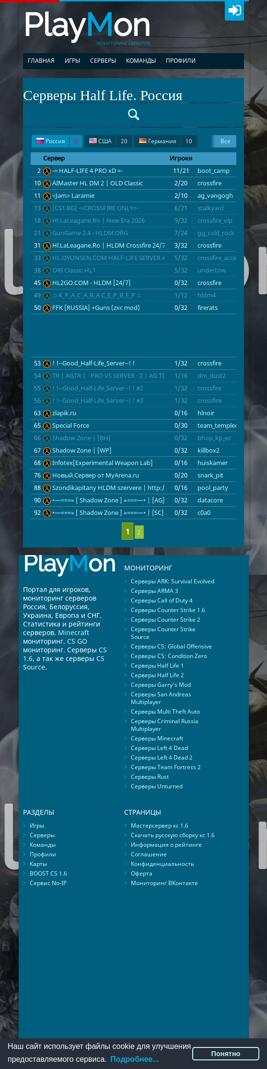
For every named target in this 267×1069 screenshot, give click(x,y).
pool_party (212, 487)
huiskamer (212, 462)
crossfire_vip (214, 220)
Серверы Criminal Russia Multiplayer (164, 725)
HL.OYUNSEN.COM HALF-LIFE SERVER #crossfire (121, 257)
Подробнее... (134, 1059)
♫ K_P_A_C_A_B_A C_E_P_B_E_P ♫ (96, 295)
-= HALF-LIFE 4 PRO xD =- (87, 170)
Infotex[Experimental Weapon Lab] (102, 462)
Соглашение (149, 854)
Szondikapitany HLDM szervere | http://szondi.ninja (127, 487)
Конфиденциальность (162, 864)
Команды (141, 61)
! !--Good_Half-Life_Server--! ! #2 (97, 388)
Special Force (70, 425)
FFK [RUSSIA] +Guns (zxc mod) (96, 307)
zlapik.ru (64, 413)
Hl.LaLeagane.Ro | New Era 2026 (98, 220)
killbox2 (208, 450)
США (108, 141)
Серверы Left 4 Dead (159, 748)
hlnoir (205, 413)
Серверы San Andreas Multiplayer (161, 698)
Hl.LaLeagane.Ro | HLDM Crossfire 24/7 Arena (118, 245)
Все (226, 141)
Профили (181, 61)
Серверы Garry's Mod (161, 685)
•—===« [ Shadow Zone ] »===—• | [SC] (108, 512)
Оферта (141, 873)
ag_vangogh (215, 195)
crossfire (209, 183)
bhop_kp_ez (214, 437)
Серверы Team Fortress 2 (166, 767)
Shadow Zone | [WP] (82, 450)
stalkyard (210, 208)
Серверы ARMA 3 (154, 591)
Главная (41, 61)
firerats (207, 307)
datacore (210, 500)
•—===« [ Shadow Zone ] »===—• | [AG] (108, 500)
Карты (38, 864)
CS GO (77, 641)
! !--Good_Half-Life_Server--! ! (93, 363)
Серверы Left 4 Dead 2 (162, 757)
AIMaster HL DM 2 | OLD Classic (97, 183)
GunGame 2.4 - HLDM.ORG (90, 232)
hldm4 (206, 295)
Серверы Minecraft (157, 738)
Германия (165, 141)
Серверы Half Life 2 (157, 675)
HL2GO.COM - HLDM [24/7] (91, 282)
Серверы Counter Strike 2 (165, 619)
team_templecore (222, 425)
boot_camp (213, 170)
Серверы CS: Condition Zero (169, 656)
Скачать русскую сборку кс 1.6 (173, 835)
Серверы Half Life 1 (157, 665)
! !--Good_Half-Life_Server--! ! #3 (97, 400)
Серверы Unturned (157, 786)
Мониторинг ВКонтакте (164, 883)
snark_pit (210, 475)
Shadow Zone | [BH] (81, 437)
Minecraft (73, 632)
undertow (211, 270)
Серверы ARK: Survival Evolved (172, 581)
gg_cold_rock (215, 232)
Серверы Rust (150, 777)
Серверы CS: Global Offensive (171, 646)
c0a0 (203, 512)
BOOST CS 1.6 (48, 873)
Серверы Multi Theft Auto (165, 711)
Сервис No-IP (48, 883)
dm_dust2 (211, 375)
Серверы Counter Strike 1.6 (168, 610)
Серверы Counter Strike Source (163, 633)
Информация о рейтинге (166, 845)
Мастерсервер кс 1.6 (159, 825)
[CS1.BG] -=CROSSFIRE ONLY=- (95, 208)
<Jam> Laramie (73, 195)
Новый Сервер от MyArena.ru (95, 475)
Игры (72, 61)
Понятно (226, 1054)
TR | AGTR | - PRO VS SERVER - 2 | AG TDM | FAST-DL (127, 375)
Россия (57, 141)
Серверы (103, 61)
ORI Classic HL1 (74, 270)
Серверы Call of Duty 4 (162, 600)
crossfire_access (219, 257)
